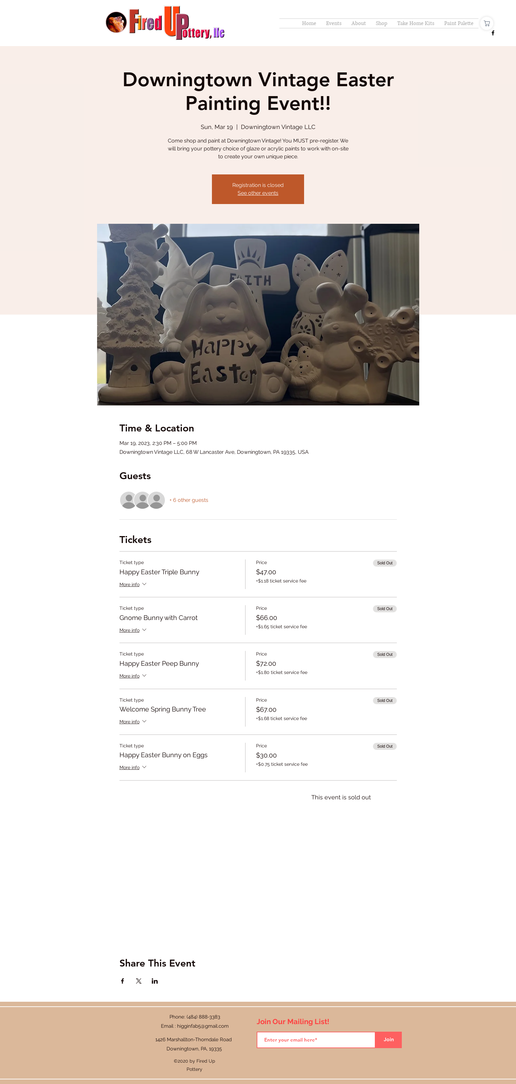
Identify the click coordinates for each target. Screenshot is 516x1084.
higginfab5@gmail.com (203, 1026)
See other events (258, 193)
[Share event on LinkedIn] (155, 981)
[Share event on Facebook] (122, 981)
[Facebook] (493, 33)
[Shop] (486, 23)
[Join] (388, 1040)
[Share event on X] (139, 981)
